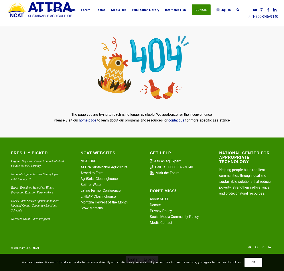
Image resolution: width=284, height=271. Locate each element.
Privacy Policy (161, 211)
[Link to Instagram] (261, 9)
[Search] (238, 10)
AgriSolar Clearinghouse (99, 179)
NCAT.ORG (88, 161)
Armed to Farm (92, 173)
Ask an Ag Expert (167, 161)
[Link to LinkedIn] (275, 9)
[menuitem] (39, 10)
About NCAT (159, 199)
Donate (155, 205)
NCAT (36, 248)
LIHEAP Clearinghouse (98, 196)
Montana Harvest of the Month (104, 202)
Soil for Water (91, 185)
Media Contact (161, 223)
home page (87, 120)
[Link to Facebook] (268, 9)
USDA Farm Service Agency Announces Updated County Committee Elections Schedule (35, 205)
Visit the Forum (167, 173)
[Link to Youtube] (255, 9)
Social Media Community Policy (174, 217)
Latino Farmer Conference (101, 190)
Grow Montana (92, 208)
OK (253, 262)
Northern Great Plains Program (30, 219)
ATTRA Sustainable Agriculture (104, 167)
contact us (176, 120)
